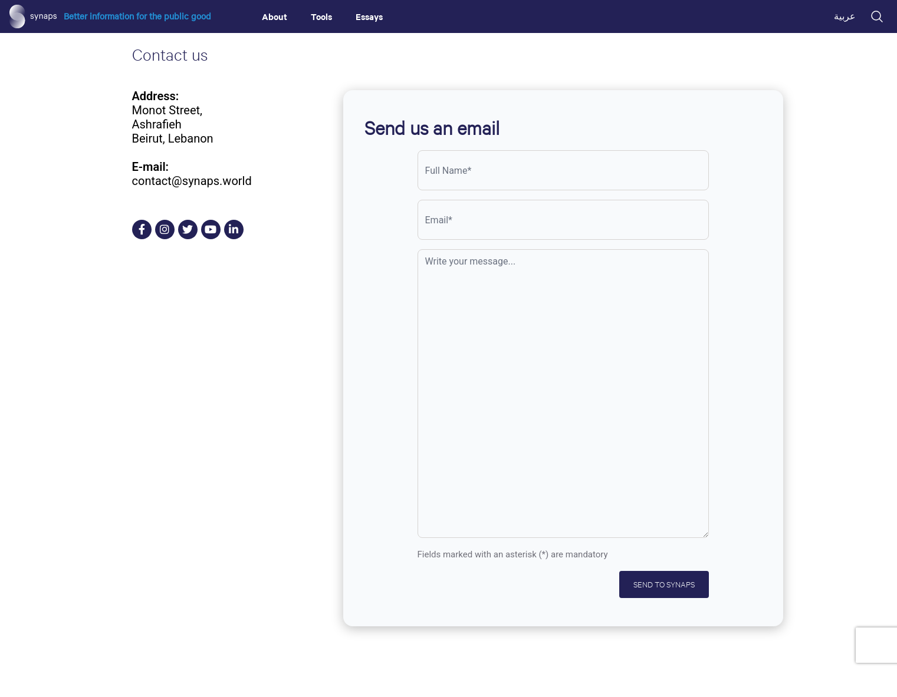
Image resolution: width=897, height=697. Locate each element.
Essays (369, 16)
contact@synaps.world (192, 181)
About (274, 16)
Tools (321, 16)
